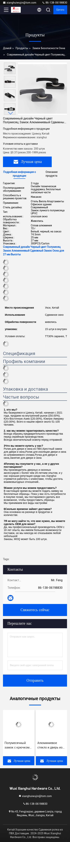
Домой (7, 48)
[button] (11, 113)
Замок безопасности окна (48, 48)
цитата (60, 9)
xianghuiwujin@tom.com (19, 2)
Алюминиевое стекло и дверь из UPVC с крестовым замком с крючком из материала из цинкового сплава (51, 745)
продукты (21, 48)
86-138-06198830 (54, 2)
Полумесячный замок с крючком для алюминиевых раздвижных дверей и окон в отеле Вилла (17, 745)
